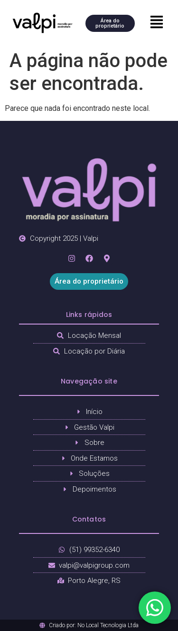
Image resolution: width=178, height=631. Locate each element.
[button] (156, 23)
